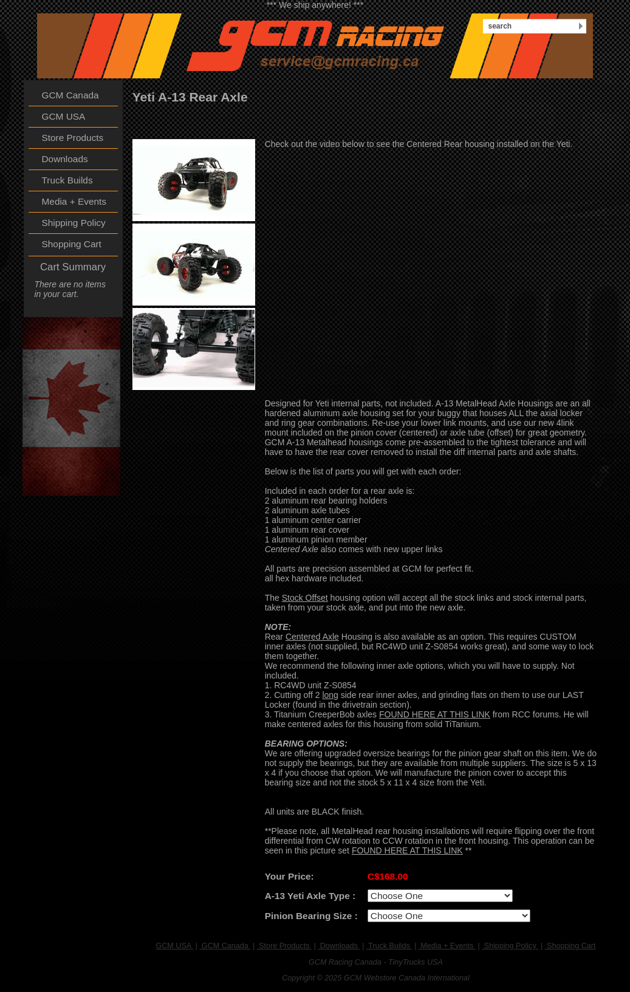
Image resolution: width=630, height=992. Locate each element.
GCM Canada (224, 946)
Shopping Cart (570, 946)
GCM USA (174, 946)
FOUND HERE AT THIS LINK (434, 714)
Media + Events (447, 946)
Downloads (339, 946)
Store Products (284, 946)
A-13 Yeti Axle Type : (310, 896)
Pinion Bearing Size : (311, 916)
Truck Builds (389, 946)
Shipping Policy (510, 946)
